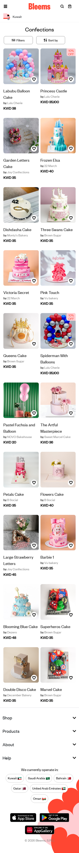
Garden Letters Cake (16, 163)
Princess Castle (53, 90)
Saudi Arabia (39, 778)
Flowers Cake (52, 494)
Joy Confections (16, 172)
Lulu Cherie (13, 103)
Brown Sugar (50, 235)
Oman (39, 798)
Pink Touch (49, 292)
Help (7, 758)
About (8, 744)
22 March (48, 165)
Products (11, 731)
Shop (7, 717)
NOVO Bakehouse (17, 436)
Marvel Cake (51, 689)
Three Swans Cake (56, 229)
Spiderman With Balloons (54, 358)
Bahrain (63, 778)
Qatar (19, 788)
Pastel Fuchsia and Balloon (19, 428)
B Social (10, 499)
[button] (5, 6)
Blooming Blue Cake (20, 626)
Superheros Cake (55, 626)
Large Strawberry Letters (18, 560)
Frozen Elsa (50, 159)
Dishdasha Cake (17, 229)
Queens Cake (15, 355)
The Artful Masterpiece (51, 428)
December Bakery (17, 695)
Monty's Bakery (15, 235)
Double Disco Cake (19, 689)
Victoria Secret (16, 292)
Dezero (10, 632)
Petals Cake (13, 494)
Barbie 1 (47, 556)
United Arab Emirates (49, 788)
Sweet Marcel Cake (55, 436)
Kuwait (15, 778)
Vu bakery (49, 298)
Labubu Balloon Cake (16, 94)
